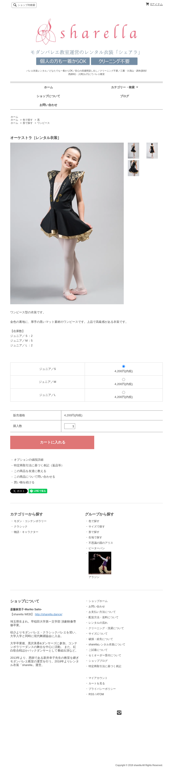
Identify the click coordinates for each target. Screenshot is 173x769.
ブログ (124, 96)
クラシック (20, 526)
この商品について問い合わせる (34, 476)
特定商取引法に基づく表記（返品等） (39, 465)
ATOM (100, 694)
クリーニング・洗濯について (106, 628)
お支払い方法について (102, 611)
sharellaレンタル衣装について (107, 644)
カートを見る (97, 683)
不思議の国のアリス (101, 542)
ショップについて (48, 96)
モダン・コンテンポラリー (30, 521)
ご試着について (98, 650)
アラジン (100, 565)
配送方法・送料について (104, 617)
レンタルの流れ (98, 622)
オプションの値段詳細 (28, 459)
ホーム (48, 87)
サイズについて (98, 633)
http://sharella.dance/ (48, 700)
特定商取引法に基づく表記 (105, 666)
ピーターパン (97, 548)
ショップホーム (98, 601)
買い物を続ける (24, 482)
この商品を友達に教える (30, 471)
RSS (91, 694)
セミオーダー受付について (105, 655)
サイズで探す (97, 526)
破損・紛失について (101, 639)
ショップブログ (98, 660)
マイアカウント (98, 678)
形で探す (28, 123)
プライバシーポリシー (102, 688)
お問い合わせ (48, 105)
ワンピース (43, 123)
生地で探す (95, 537)
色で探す (28, 119)
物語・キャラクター (26, 532)
